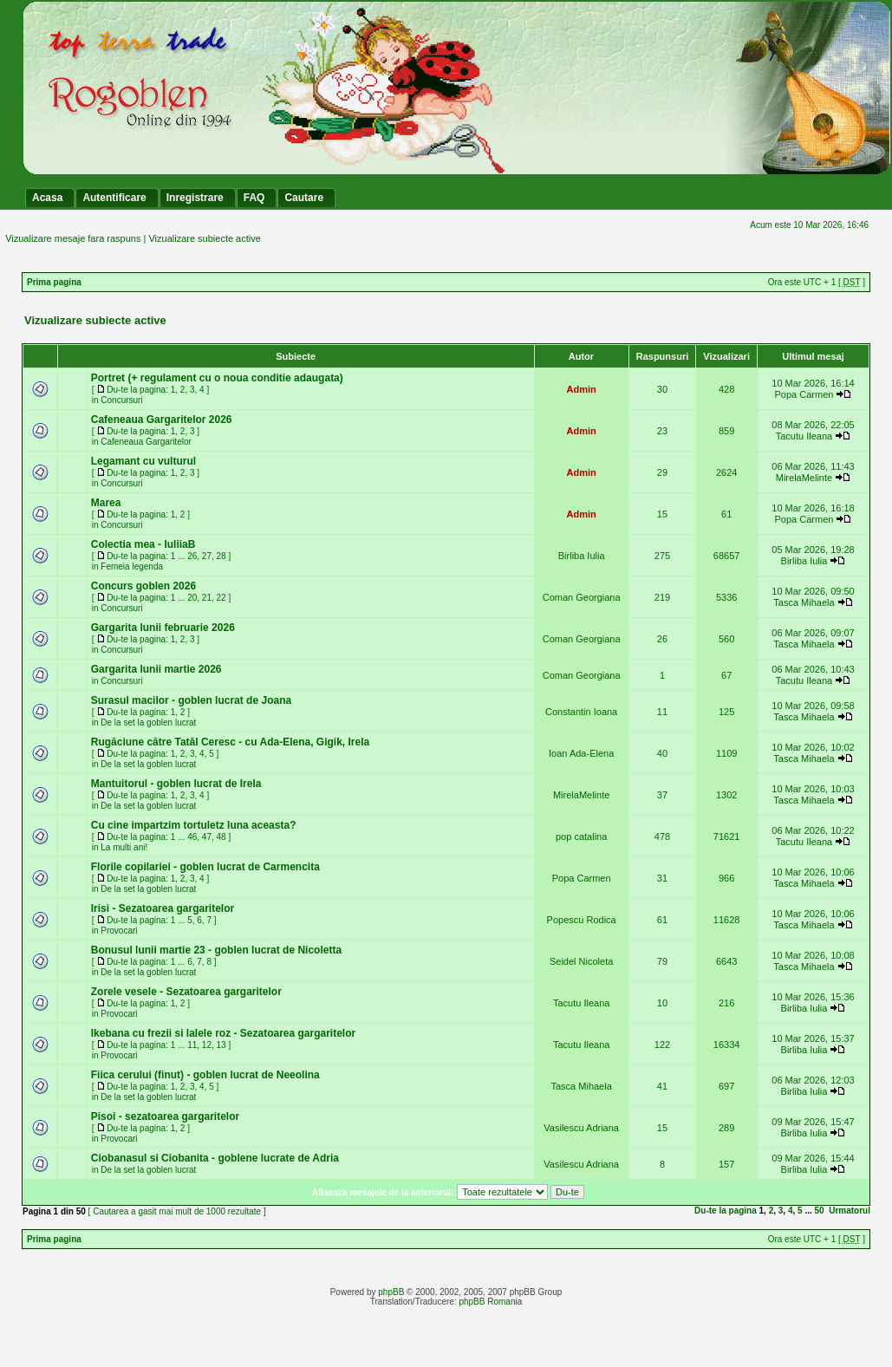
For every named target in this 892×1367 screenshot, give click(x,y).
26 (192, 556)
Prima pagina (54, 282)
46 (192, 837)
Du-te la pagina (725, 1210)
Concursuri (121, 400)
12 (207, 1045)
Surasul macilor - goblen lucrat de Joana (191, 700)
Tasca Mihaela (803, 602)
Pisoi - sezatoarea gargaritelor (165, 1116)
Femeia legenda (132, 566)
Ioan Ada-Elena (581, 753)
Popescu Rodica (581, 920)
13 (221, 1045)
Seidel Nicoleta (581, 961)
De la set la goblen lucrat (148, 722)
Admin (581, 389)
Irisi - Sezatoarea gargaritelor (162, 908)
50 (819, 1210)
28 (221, 556)
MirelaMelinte (804, 477)
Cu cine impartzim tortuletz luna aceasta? (193, 825)
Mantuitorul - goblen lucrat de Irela (176, 784)
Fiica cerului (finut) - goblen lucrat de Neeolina (205, 1075)
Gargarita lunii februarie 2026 (163, 628)
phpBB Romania (490, 1301)
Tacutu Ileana (804, 436)
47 (207, 837)
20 (192, 597)
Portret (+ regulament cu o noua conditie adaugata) (217, 378)
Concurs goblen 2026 (143, 586)
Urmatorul (849, 1210)
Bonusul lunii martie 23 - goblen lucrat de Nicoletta (216, 950)
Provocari (119, 930)
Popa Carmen (804, 394)
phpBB (391, 1292)
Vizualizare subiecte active (204, 238)
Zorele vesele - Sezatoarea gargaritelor (186, 992)
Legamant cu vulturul (143, 461)
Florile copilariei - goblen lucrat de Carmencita (205, 867)
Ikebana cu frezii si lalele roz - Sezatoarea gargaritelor (223, 1033)
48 (221, 837)
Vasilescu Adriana (581, 1128)
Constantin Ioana (581, 711)
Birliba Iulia (581, 555)
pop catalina (581, 836)
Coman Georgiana (582, 597)
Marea (106, 503)
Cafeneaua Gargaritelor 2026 (161, 419)
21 (207, 597)
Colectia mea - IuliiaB (143, 544)
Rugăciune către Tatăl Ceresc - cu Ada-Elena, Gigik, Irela (230, 742)
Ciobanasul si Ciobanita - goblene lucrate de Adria (215, 1158)
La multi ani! (124, 847)
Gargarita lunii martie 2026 (156, 669)
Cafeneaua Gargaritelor (146, 441)
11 (192, 1045)
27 (207, 556)
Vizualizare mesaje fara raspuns (72, 238)
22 (221, 597)
